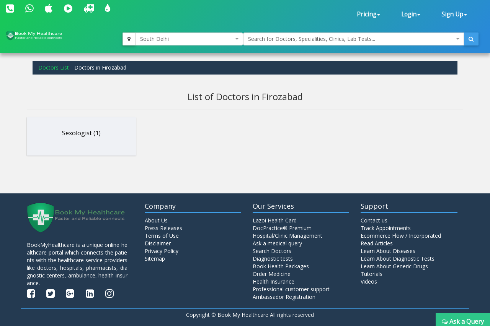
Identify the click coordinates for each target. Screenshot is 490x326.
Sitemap (155, 258)
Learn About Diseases (388, 251)
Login (410, 14)
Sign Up (454, 14)
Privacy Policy (161, 251)
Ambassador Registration (284, 296)
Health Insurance (273, 281)
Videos (369, 281)
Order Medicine (272, 273)
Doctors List (53, 67)
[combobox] (189, 38)
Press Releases (163, 228)
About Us (156, 220)
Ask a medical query (277, 243)
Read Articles (377, 243)
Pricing (368, 14)
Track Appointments (386, 228)
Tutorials (371, 273)
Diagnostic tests (273, 258)
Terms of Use (162, 235)
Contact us (374, 220)
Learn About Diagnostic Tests (397, 258)
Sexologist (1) (81, 133)
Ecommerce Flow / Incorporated (401, 235)
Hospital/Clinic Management (287, 235)
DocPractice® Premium (282, 228)
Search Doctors (272, 251)
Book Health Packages (281, 266)
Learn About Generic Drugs (394, 266)
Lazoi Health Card (275, 220)
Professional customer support (291, 289)
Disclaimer (158, 243)
